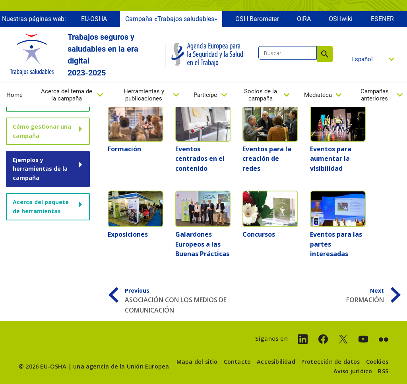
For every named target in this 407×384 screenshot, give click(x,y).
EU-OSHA (94, 19)
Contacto (237, 361)
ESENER (382, 19)
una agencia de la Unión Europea (121, 366)
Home (14, 94)
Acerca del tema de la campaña (66, 95)
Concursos (258, 234)
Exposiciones (128, 234)
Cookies (377, 361)
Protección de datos (330, 361)
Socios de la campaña (260, 95)
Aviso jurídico (352, 371)
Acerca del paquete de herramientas (41, 206)
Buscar (325, 54)
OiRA (304, 19)
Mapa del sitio (197, 361)
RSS (383, 371)
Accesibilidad (276, 361)
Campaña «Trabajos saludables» (171, 19)
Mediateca (318, 94)
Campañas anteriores (374, 95)
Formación (124, 149)
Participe (205, 94)
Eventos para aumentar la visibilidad (330, 159)
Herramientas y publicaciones (144, 95)
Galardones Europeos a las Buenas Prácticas (202, 244)
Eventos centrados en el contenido (200, 159)
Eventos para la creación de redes (266, 159)
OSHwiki (341, 19)
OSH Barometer (257, 19)
